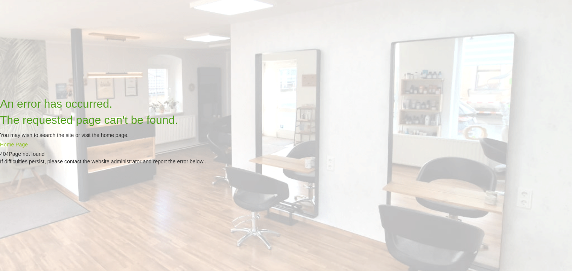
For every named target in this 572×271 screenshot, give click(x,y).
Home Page (14, 145)
